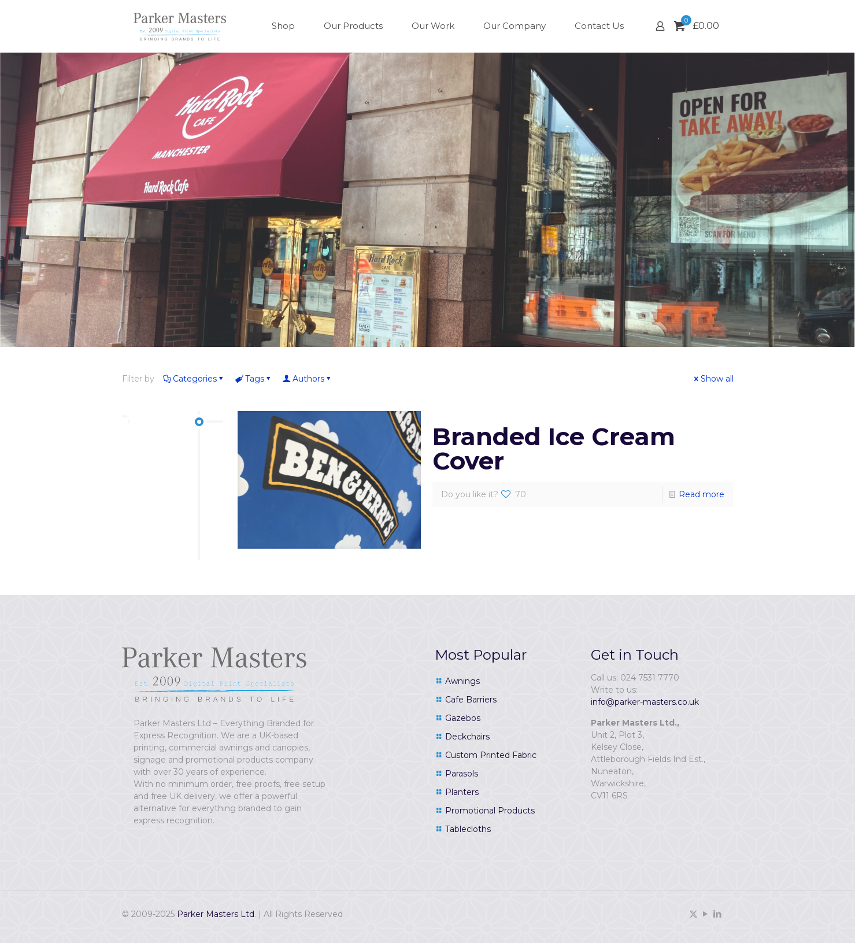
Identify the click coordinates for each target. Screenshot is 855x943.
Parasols (461, 773)
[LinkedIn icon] (717, 913)
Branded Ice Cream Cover (553, 448)
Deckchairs (467, 736)
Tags (253, 378)
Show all (713, 378)
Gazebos (462, 718)
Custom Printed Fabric (490, 755)
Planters (462, 792)
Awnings (462, 681)
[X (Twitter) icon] (693, 913)
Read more (701, 494)
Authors (307, 378)
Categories (194, 378)
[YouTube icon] (705, 913)
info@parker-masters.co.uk (645, 702)
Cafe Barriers (471, 699)
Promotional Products (490, 810)
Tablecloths (468, 829)
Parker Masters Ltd (215, 914)
